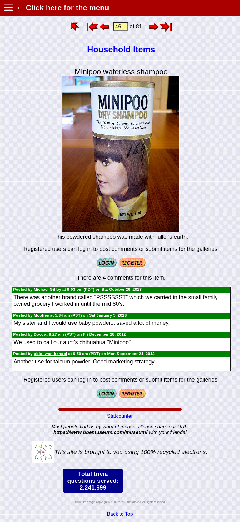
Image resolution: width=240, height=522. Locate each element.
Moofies (41, 315)
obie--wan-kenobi (50, 353)
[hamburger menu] (8, 8)
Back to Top (120, 514)
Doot (38, 334)
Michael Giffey (47, 289)
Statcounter (120, 416)
